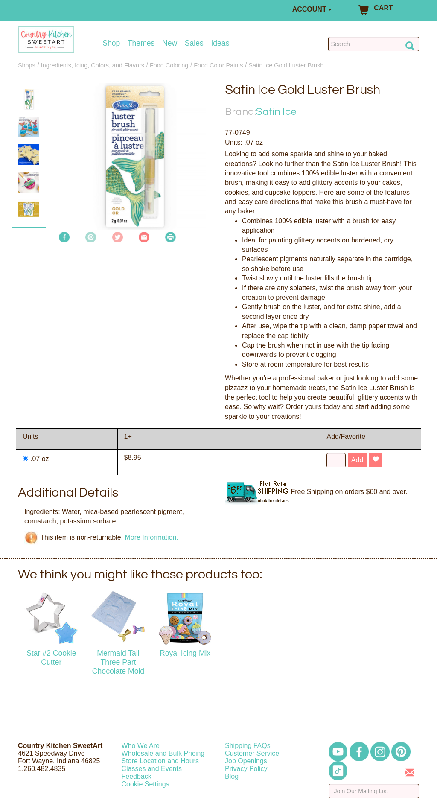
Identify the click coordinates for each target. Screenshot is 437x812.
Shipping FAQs (248, 745)
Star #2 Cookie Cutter (51, 657)
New (169, 43)
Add (357, 460)
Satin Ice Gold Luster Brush (285, 65)
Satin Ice (276, 111)
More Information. (151, 536)
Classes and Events (152, 768)
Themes (141, 43)
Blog (232, 776)
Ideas (220, 43)
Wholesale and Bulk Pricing (163, 753)
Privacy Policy (246, 768)
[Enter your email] (374, 791)
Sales (194, 43)
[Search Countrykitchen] (373, 44)
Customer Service (252, 753)
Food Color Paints (218, 65)
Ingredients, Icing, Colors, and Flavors (92, 65)
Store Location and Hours (160, 761)
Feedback (136, 776)
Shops (26, 65)
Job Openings (246, 761)
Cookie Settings (145, 784)
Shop (111, 43)
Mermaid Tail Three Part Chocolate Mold (118, 662)
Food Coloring (169, 65)
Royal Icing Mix (185, 653)
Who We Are (141, 745)
